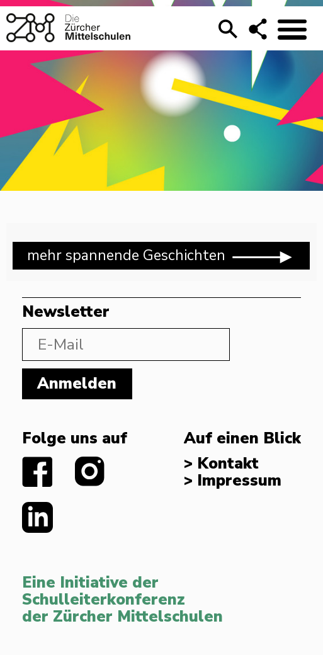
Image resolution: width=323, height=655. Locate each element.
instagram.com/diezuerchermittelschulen (90, 472)
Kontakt (228, 463)
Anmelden (76, 383)
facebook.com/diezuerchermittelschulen (37, 472)
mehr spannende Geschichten (161, 256)
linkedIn (37, 517)
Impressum (239, 480)
